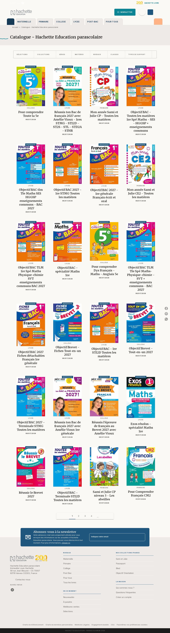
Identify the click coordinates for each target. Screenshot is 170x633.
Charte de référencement (33, 625)
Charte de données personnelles (59, 625)
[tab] (10, 21)
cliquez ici (66, 543)
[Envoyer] (142, 537)
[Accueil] (21, 12)
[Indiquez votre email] (114, 537)
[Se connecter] (153, 12)
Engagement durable (100, 625)
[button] (124, 12)
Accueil (15, 27)
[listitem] (22, 3)
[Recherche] (142, 12)
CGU (113, 625)
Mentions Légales (82, 625)
